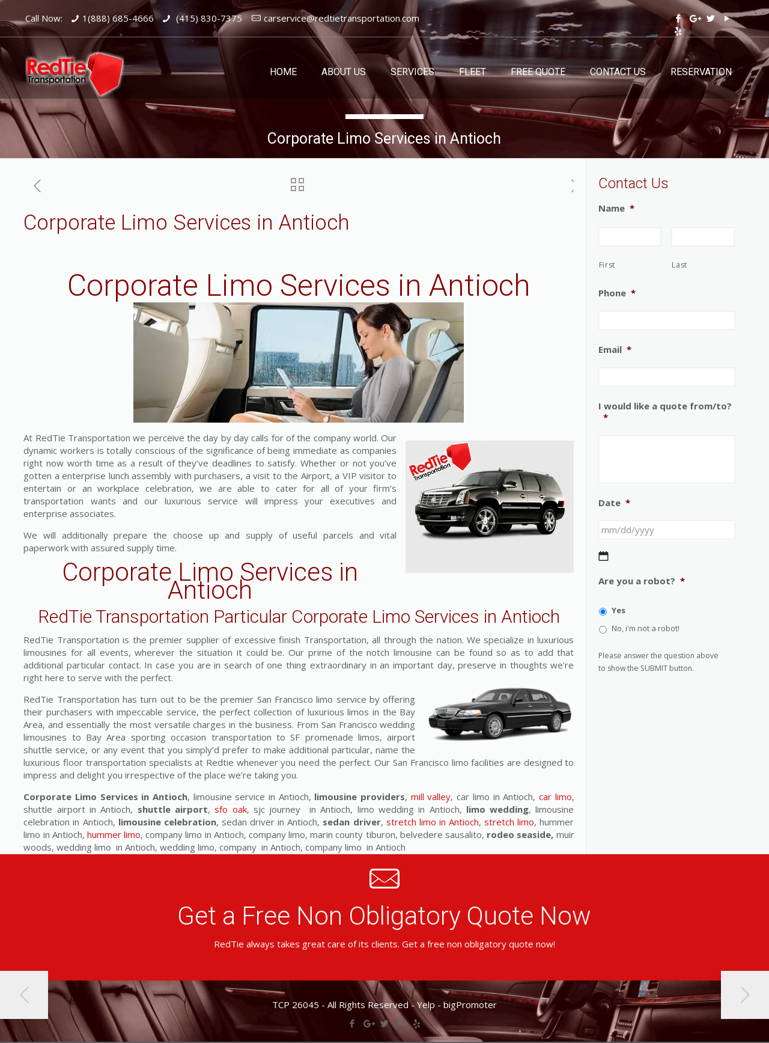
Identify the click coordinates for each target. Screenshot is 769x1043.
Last (679, 265)
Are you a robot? (641, 581)
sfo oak (228, 809)
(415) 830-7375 (208, 18)
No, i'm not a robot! (645, 628)
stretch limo (507, 822)
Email (614, 349)
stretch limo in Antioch (432, 822)
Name (616, 208)
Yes (618, 610)
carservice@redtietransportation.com (341, 18)
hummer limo (114, 834)
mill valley (431, 797)
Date (614, 503)
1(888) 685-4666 (118, 18)
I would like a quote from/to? (665, 412)
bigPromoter (470, 1005)
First (607, 265)
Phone (617, 293)
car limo (555, 797)
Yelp (426, 1005)
